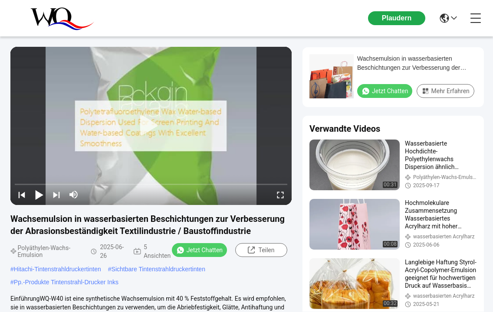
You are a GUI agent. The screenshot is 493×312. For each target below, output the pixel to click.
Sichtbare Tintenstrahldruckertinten (158, 269)
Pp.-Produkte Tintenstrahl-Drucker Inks (66, 282)
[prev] (21, 194)
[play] (151, 125)
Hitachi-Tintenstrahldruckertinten (57, 269)
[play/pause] (39, 194)
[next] (56, 194)
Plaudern (396, 18)
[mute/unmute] (73, 194)
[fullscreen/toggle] (280, 194)
